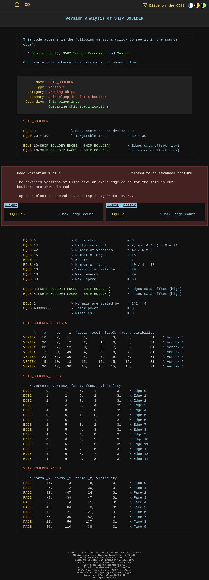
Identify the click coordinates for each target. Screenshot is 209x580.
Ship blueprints (64, 101)
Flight (11, 205)
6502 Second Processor (85, 53)
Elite (163, 5)
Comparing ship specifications (78, 106)
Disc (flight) (45, 53)
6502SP (113, 205)
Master (123, 53)
